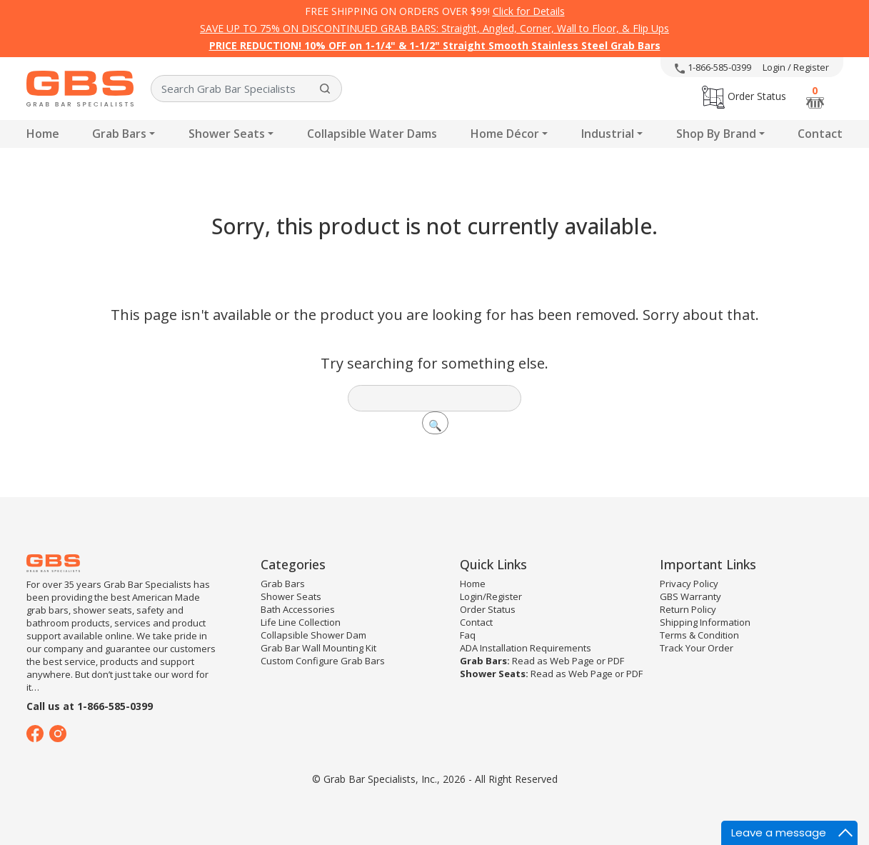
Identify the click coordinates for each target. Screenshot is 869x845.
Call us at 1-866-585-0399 (89, 706)
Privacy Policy (689, 583)
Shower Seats (227, 133)
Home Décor (505, 133)
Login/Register (491, 596)
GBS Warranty (690, 596)
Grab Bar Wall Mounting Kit (318, 647)
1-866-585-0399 (713, 67)
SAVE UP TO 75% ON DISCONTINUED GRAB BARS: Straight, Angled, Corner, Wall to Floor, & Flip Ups (434, 28)
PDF (616, 660)
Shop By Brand (716, 133)
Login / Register (796, 67)
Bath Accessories (298, 609)
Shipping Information (705, 622)
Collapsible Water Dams (372, 133)
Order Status (744, 96)
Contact (820, 133)
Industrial (607, 133)
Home (42, 133)
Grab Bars (119, 133)
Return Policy (688, 609)
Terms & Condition (699, 635)
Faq (468, 635)
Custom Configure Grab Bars (323, 660)
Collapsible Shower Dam (313, 635)
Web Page (572, 660)
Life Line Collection (301, 622)
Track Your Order (696, 647)
